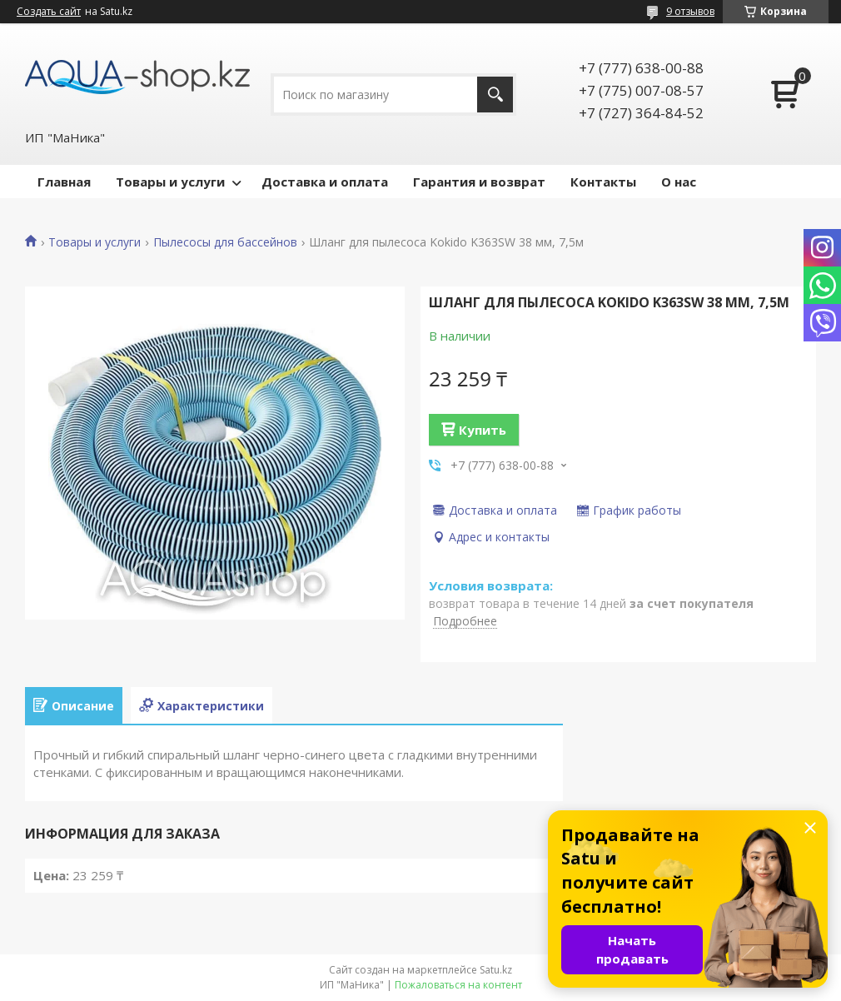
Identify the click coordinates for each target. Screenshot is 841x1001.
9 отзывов (690, 11)
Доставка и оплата (324, 181)
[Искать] (495, 94)
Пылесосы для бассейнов (225, 242)
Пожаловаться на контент (458, 985)
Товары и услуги (170, 181)
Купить (482, 429)
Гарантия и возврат (479, 181)
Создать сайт (49, 11)
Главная (64, 181)
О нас (678, 181)
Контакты (603, 181)
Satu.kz (496, 970)
